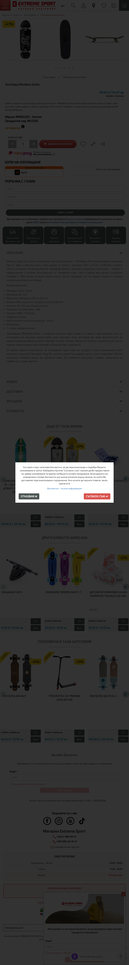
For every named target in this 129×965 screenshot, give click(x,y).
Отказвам (29, 496)
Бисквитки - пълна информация (64, 488)
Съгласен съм (97, 496)
